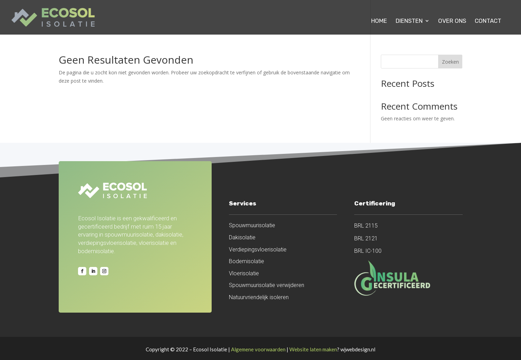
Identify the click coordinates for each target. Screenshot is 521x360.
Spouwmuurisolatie (252, 225)
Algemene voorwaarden (258, 349)
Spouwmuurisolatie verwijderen (266, 285)
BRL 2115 (366, 225)
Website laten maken (313, 349)
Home (379, 21)
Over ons (452, 21)
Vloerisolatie (244, 273)
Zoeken (450, 61)
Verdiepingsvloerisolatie (258, 249)
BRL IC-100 (368, 251)
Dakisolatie (242, 237)
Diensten (409, 21)
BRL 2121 (366, 238)
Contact (488, 21)
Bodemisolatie (246, 261)
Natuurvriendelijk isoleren (259, 297)
